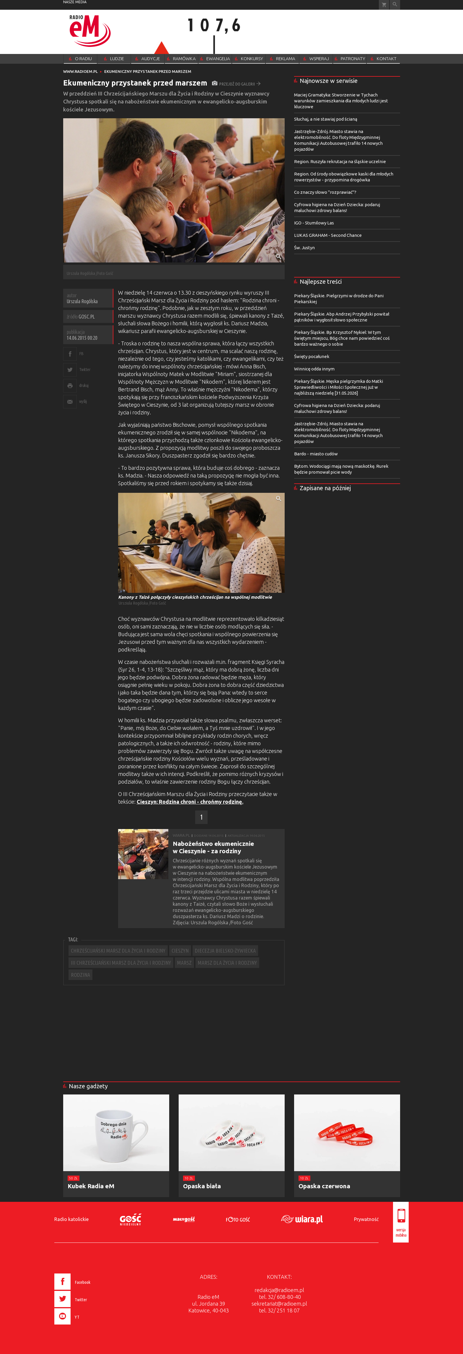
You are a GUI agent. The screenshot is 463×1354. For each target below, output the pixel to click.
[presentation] (85, 1325)
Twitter (85, 369)
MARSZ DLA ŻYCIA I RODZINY (227, 963)
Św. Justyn (304, 247)
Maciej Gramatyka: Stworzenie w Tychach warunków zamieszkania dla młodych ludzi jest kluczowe (341, 100)
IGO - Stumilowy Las (314, 222)
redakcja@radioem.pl (279, 1290)
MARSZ (184, 963)
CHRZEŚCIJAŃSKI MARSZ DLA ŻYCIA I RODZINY (118, 950)
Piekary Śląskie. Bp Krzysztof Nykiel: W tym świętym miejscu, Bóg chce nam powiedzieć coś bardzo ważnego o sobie (342, 338)
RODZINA (80, 975)
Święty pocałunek (311, 356)
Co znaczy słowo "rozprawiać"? (325, 192)
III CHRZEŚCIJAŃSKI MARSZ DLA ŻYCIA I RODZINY (121, 963)
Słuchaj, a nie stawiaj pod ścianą (325, 119)
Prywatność (366, 1219)
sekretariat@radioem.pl (279, 1304)
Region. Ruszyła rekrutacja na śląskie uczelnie (340, 161)
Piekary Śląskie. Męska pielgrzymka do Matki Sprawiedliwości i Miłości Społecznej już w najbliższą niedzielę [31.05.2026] (338, 387)
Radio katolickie (71, 1219)
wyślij (83, 401)
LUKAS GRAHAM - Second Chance (328, 235)
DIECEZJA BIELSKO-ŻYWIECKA (225, 950)
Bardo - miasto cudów (316, 453)
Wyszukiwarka (395, 5)
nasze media (75, 2)
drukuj (84, 385)
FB (81, 353)
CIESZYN (180, 950)
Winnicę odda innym (314, 368)
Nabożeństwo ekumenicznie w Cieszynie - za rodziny (213, 847)
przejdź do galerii (236, 83)
